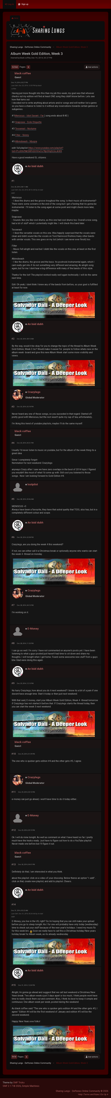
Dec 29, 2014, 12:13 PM (25, 683)
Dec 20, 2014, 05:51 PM (25, 443)
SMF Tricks (19, 1082)
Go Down (15, 67)
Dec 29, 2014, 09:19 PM (26, 830)
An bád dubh (35, 166)
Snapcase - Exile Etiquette (28, 122)
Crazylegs (34, 392)
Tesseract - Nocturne (25, 128)
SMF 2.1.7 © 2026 (12, 1086)
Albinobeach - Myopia (26, 141)
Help (80, 1094)
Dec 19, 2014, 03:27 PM (19, 82)
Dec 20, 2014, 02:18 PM (25, 407)
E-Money (33, 628)
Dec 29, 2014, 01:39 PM (26, 754)
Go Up (14, 1057)
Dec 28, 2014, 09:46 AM (25, 499)
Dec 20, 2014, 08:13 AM (25, 339)
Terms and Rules (91, 1094)
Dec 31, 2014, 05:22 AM (19, 910)
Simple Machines (30, 1086)
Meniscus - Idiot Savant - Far (29, 115)
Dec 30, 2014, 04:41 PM (26, 864)
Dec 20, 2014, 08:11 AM (19, 187)
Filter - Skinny (22, 135)
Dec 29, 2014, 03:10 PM (26, 792)
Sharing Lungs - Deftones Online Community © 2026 (82, 1091)
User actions (92, 67)
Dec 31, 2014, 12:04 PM (26, 985)
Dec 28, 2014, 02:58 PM (25, 537)
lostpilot (33, 484)
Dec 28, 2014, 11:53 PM (25, 643)
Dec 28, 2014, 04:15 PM (25, 605)
